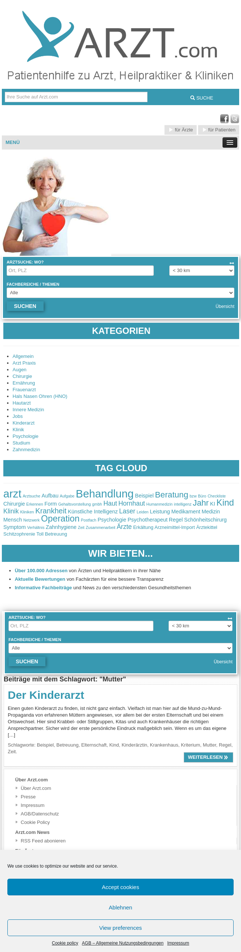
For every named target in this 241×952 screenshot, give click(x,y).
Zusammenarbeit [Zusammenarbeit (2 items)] (100, 527)
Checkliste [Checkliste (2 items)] (217, 496)
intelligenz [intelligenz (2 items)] (182, 504)
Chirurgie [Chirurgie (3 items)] (14, 504)
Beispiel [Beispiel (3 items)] (144, 496)
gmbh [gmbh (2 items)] (97, 504)
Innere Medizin (28, 409)
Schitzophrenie (19, 534)
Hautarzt (22, 403)
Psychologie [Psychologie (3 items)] (112, 520)
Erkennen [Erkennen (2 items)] (34, 504)
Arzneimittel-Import (175, 527)
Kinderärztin (134, 745)
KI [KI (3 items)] (212, 504)
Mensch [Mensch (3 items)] (12, 520)
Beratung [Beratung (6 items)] (171, 494)
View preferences (120, 928)
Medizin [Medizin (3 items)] (210, 511)
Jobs (18, 416)
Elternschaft (94, 745)
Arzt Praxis (24, 363)
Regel (225, 745)
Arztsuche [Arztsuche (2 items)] (31, 496)
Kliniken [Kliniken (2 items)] (27, 512)
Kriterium (190, 745)
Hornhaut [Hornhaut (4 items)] (131, 503)
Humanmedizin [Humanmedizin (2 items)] (159, 504)
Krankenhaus (164, 745)
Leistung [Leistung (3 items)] (160, 511)
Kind (114, 745)
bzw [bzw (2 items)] (193, 496)
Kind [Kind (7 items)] (225, 502)
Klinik (18, 429)
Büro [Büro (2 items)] (202, 496)
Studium (21, 443)
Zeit (12, 751)
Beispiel (45, 745)
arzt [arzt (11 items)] (12, 493)
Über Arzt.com (36, 788)
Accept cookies (120, 887)
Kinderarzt (23, 423)
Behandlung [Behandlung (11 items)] (105, 493)
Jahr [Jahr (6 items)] (201, 502)
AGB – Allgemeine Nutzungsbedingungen (123, 943)
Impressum (178, 943)
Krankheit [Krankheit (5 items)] (51, 511)
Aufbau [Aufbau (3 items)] (50, 496)
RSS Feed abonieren (43, 841)
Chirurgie (22, 376)
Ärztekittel (206, 527)
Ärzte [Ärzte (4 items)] (124, 526)
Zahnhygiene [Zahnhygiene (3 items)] (61, 527)
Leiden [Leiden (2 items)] (143, 512)
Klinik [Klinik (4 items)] (11, 511)
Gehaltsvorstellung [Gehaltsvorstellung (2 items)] (74, 504)
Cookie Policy (35, 822)
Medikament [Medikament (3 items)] (185, 511)
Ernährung (24, 383)
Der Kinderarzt (46, 695)
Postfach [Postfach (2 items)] (88, 520)
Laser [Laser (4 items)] (127, 511)
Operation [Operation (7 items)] (60, 518)
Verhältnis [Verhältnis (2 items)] (35, 527)
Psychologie (25, 436)
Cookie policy (65, 943)
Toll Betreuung (51, 534)
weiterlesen (208, 757)
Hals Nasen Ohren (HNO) (40, 396)
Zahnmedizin (26, 449)
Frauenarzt (24, 389)
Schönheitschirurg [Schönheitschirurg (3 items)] (205, 520)
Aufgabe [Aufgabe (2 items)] (67, 496)
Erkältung (143, 527)
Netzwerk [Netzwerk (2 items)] (31, 520)
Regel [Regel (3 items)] (176, 520)
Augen (20, 369)
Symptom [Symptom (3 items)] (14, 527)
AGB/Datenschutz (40, 814)
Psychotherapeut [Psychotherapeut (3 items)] (147, 520)
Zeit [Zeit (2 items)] (81, 527)
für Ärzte (180, 130)
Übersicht (224, 306)
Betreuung (68, 745)
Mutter (209, 745)
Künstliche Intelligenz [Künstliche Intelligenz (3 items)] (93, 511)
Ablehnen (120, 907)
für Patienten (218, 130)
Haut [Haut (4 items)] (110, 503)
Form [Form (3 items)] (50, 504)
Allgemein (23, 356)
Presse (28, 797)
